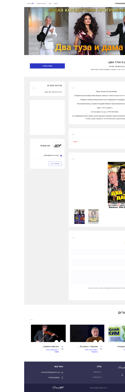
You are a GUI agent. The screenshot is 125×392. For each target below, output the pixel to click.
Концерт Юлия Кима (102, 346)
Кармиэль (109, 352)
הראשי (32, 3)
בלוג (26, 3)
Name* (113, 248)
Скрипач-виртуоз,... (26, 346)
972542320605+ (96, 3)
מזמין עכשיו (23, 66)
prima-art (21, 145)
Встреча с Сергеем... (64, 346)
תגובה (114, 268)
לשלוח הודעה (30, 163)
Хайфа (32, 352)
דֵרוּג (111, 242)
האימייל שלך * (111, 258)
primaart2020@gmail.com (26, 372)
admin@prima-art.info (27, 155)
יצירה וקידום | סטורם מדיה (74, 388)
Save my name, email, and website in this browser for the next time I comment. (89, 288)
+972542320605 (30, 378)
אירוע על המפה (17, 3)
